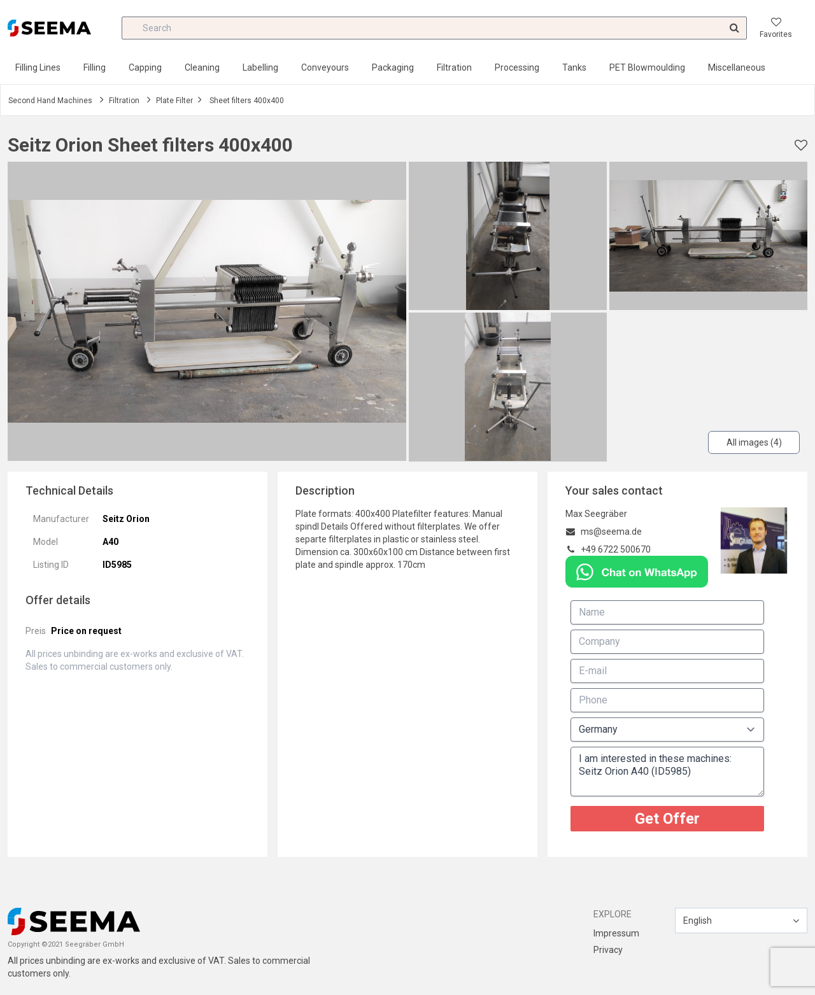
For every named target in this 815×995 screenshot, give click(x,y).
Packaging (393, 67)
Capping (145, 67)
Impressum (616, 933)
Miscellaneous (736, 67)
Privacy (608, 950)
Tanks (574, 67)
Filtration (454, 67)
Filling (94, 67)
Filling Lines (37, 67)
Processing (517, 67)
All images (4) (754, 442)
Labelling (260, 67)
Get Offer (667, 819)
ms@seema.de (611, 531)
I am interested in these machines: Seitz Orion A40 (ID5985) (667, 771)
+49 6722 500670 (616, 549)
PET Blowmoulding (647, 67)
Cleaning (202, 67)
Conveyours (325, 67)
